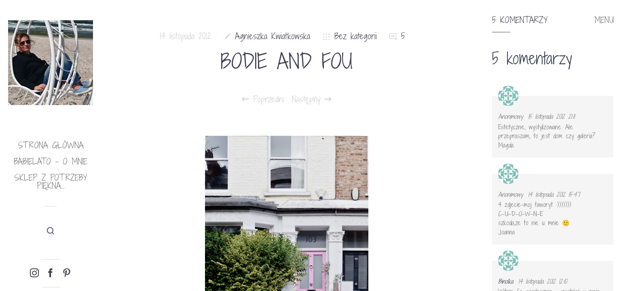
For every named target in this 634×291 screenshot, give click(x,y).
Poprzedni (263, 99)
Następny (312, 99)
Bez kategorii (355, 36)
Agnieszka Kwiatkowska (272, 36)
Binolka (505, 281)
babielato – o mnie (50, 161)
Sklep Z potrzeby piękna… (50, 182)
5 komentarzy (519, 20)
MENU (604, 20)
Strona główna (51, 145)
